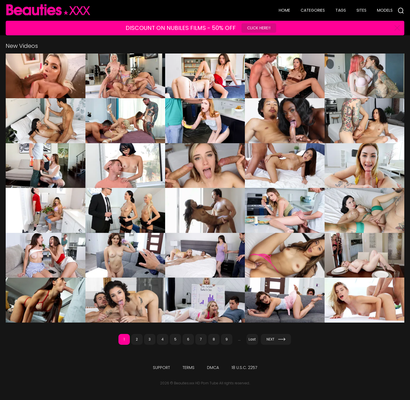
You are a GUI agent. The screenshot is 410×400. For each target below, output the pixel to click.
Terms (188, 367)
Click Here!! (258, 28)
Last (252, 339)
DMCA (213, 367)
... (239, 339)
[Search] (400, 10)
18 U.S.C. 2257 (244, 367)
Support (161, 367)
